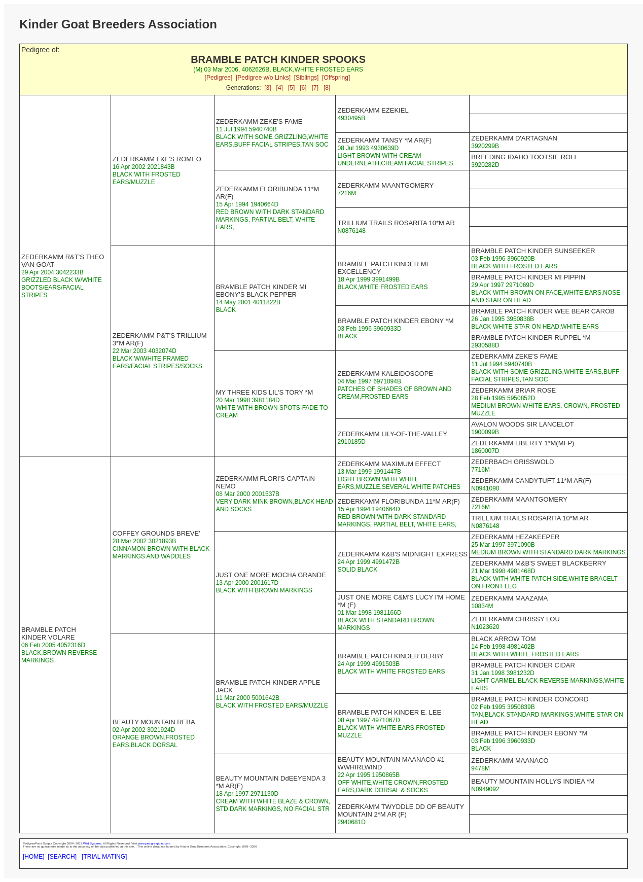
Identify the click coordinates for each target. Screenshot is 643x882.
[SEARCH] (62, 856)
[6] (303, 87)
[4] (279, 87)
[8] (327, 87)
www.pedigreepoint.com (154, 843)
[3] (267, 87)
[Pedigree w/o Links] (263, 77)
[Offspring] (336, 77)
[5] (291, 87)
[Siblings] (306, 77)
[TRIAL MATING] (104, 856)
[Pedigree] (219, 77)
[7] (315, 87)
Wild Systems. (92, 843)
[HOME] (34, 856)
